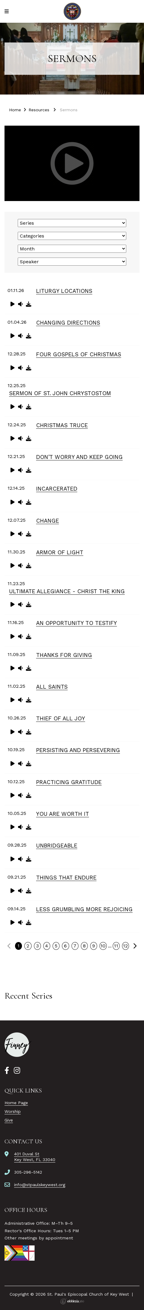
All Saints (52, 687)
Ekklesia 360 (72, 1301)
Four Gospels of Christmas (78, 354)
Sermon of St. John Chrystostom (60, 393)
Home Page (16, 1102)
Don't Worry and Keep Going (79, 457)
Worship (13, 1111)
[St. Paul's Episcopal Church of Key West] (72, 11)
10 (103, 946)
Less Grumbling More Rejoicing (84, 909)
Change (47, 521)
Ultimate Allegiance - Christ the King (67, 591)
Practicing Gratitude (69, 782)
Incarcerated (56, 489)
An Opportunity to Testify (76, 623)
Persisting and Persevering (78, 750)
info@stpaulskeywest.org (39, 1184)
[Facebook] (7, 1070)
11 (116, 946)
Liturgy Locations (64, 291)
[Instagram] (17, 1070)
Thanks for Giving (64, 655)
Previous (9, 946)
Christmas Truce (62, 425)
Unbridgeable (56, 845)
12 (125, 946)
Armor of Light (59, 552)
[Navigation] (8, 11)
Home (15, 109)
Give (9, 1120)
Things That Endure (66, 877)
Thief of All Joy (60, 718)
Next (134, 946)
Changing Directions (68, 322)
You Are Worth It (62, 814)
